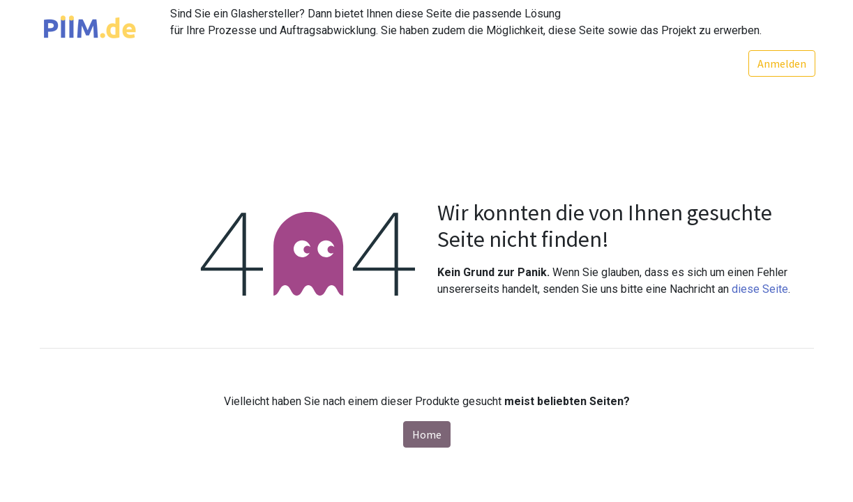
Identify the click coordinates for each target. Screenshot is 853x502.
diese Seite (760, 289)
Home (426, 434)
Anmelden (780, 63)
